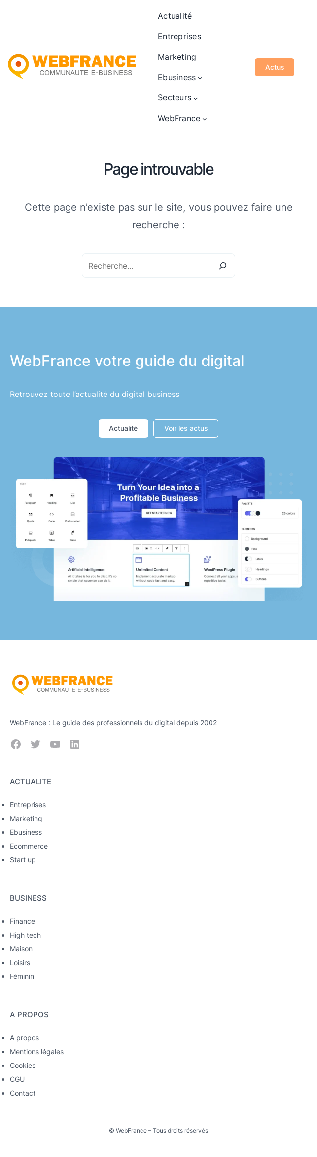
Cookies (22, 1065)
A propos (24, 1038)
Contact (22, 1093)
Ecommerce (29, 846)
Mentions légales (37, 1051)
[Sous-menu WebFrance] (204, 118)
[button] (123, 428)
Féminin (22, 976)
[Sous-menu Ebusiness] (200, 77)
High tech (25, 935)
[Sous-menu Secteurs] (195, 97)
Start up (23, 859)
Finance (22, 921)
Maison (21, 948)
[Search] (223, 265)
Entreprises (28, 804)
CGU (17, 1079)
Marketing (26, 818)
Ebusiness (26, 832)
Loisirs (20, 962)
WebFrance (131, 1130)
